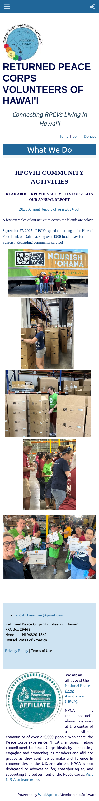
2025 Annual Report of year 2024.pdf (49, 209)
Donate (90, 136)
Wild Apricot (48, 794)
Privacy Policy (16, 650)
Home (64, 136)
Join (76, 136)
